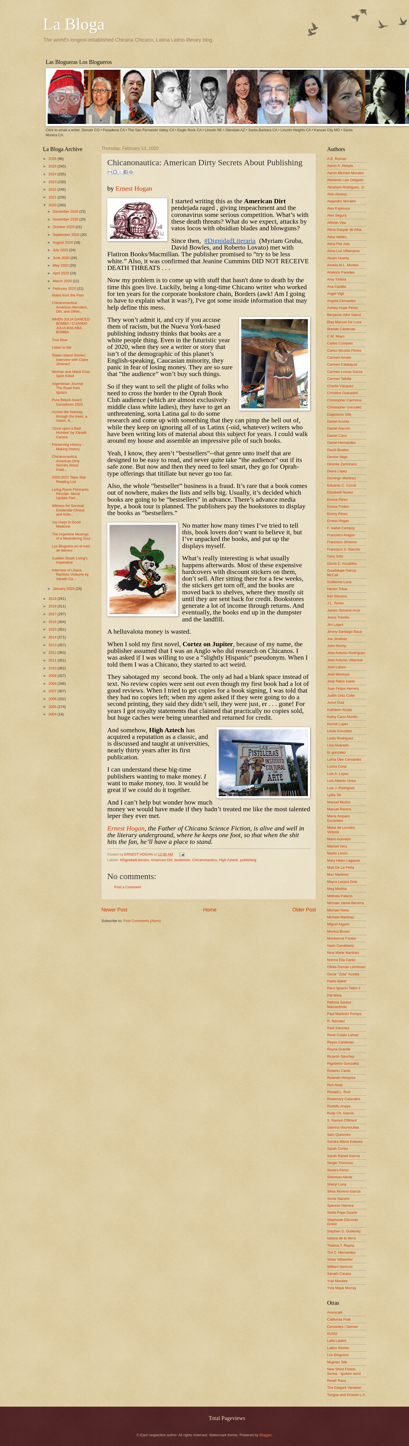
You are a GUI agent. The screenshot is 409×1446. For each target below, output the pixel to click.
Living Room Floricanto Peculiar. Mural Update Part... (70, 493)
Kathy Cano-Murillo (342, 717)
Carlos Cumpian (340, 343)
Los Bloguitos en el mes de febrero (71, 548)
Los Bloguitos (338, 1355)
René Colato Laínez (343, 1035)
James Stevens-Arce (343, 610)
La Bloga (74, 24)
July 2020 (61, 250)
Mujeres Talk (337, 1362)
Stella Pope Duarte (342, 1212)
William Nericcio (340, 1267)
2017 (52, 614)
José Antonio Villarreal (344, 660)
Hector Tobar (337, 589)
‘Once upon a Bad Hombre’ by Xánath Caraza (69, 432)
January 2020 (64, 588)
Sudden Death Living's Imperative (69, 560)
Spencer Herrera (340, 1205)
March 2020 (63, 281)
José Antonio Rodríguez (346, 653)
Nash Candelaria (340, 946)
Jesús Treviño (338, 617)
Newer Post (114, 910)
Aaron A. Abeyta (340, 166)
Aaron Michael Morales (345, 173)
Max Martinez (338, 874)
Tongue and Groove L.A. (346, 1395)
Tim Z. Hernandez (341, 1252)
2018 (52, 606)
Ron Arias (335, 1085)
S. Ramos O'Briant (342, 1120)
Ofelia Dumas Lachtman (346, 967)
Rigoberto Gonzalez (343, 1063)
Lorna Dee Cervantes (344, 759)
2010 (52, 668)
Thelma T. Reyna (340, 1245)
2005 (52, 707)
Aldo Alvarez (337, 194)
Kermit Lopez (337, 724)
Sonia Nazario (338, 1198)
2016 (52, 622)
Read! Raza (336, 1380)
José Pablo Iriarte (341, 681)
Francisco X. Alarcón (343, 549)
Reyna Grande (338, 1049)
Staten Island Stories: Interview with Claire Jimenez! (70, 359)
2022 (52, 189)
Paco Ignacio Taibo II (343, 988)
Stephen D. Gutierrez (344, 1231)
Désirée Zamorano (342, 464)
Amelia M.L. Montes (343, 265)
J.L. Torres (335, 603)
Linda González (339, 731)
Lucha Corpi (336, 766)
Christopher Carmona (344, 400)
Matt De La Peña (340, 867)
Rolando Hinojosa (341, 1078)
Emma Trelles (338, 506)
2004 (52, 714)
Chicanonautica (204, 860)
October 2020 (64, 227)
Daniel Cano (337, 436)
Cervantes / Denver (342, 1327)
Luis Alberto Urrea (341, 781)
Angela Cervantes (341, 301)
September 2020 (66, 235)
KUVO (332, 1334)
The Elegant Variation (344, 1387)
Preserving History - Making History (67, 446)
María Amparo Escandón (338, 818)
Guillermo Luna (339, 582)
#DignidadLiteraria (134, 860)
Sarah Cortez (337, 1148)
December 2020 (66, 211)
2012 (52, 652)
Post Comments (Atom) (142, 921)
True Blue (59, 340)
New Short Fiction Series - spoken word (344, 1371)
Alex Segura (337, 215)
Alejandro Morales (341, 201)
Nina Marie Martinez (343, 953)
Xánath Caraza (339, 1274)
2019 (52, 599)
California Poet (338, 1319)
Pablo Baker (337, 981)
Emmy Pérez (337, 514)
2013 (52, 645)
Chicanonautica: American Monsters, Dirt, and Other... (70, 307)
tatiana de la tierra (341, 1238)
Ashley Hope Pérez (342, 308)
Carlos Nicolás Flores (344, 350)
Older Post (304, 910)
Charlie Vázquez (340, 386)
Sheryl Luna (336, 1184)
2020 (52, 205)
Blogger (265, 1435)
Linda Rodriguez (340, 738)
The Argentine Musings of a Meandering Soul (71, 536)
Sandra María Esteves (344, 1141)
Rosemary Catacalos (344, 1099)
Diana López (337, 471)
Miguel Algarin (338, 924)
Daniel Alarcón (338, 428)
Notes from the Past (68, 295)
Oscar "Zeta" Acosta (343, 974)
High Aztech (228, 860)
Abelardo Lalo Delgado (345, 180)
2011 (52, 660)
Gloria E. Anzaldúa (342, 563)
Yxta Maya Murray (341, 1288)
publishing (248, 860)
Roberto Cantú (338, 1071)
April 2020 (61, 273)
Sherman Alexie (339, 1177)
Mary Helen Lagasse (343, 860)
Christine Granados (342, 393)
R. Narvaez (336, 1021)
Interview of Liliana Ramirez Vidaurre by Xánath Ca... (70, 574)
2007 (52, 691)
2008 (52, 683)
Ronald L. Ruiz (338, 1092)
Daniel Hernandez (341, 442)
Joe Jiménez (337, 639)
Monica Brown (338, 931)
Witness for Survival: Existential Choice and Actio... (68, 510)
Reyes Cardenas (340, 1042)
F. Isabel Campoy (341, 528)
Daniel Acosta (338, 421)
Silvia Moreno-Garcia (344, 1191)
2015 (52, 629)
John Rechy (336, 646)
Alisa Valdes (337, 237)
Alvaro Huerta (338, 258)
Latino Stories (338, 1348)
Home (209, 910)
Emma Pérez (337, 499)
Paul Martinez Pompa (344, 1014)
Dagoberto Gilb (339, 414)
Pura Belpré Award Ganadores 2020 (67, 402)
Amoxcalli (334, 1312)
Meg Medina (337, 889)
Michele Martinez (340, 917)
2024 (52, 174)
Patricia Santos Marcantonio (339, 1004)
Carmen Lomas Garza (344, 372)
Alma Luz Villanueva (343, 251)
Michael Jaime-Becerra (345, 903)
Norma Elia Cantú (341, 960)
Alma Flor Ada (338, 244)
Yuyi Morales (337, 1281)
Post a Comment (127, 887)
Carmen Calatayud (342, 364)
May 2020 (61, 265)
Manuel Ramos (339, 809)
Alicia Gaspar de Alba (344, 230)
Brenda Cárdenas (341, 329)
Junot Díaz (335, 702)
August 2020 (63, 242)
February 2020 (65, 288)
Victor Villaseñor (340, 1259)
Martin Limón (337, 853)
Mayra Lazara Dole (342, 882)
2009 (52, 676)
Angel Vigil (335, 293)
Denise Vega (337, 457)
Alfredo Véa (336, 223)
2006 (52, 699)
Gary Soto (335, 556)
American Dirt (161, 860)
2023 (52, 182)
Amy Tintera (336, 279)
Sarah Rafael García (343, 1156)
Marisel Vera (337, 846)
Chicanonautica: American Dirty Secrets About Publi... (65, 462)
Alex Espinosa (338, 208)
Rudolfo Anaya (338, 1106)
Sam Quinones (339, 1135)
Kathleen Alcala (339, 710)
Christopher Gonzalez (344, 407)
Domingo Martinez (341, 478)
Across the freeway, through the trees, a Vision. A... (69, 416)
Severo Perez (338, 1170)
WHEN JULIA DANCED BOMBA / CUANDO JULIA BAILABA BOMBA (70, 325)
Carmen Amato (339, 357)
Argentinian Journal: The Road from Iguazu (68, 388)
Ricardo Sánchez (340, 1056)
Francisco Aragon (341, 535)
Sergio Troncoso (340, 1163)
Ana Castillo (336, 286)
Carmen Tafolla (339, 379)
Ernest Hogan (134, 188)
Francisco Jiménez (342, 542)
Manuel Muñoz (338, 802)
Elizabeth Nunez (340, 492)
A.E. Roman (336, 159)
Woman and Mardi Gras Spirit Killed (71, 374)
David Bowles (338, 450)
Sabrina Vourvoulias (343, 1127)
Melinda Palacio (339, 896)
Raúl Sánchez (338, 1028)
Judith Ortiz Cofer (341, 695)
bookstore (182, 860)
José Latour (336, 667)
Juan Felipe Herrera (343, 688)
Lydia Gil (334, 795)
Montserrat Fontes (341, 938)
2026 (52, 159)
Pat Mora (334, 995)
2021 (52, 197)
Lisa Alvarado (338, 745)
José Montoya (338, 674)
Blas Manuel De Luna (344, 322)
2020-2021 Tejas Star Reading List (69, 479)
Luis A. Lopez (338, 774)
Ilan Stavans (337, 596)
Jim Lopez (335, 625)
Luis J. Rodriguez (341, 788)
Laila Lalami (336, 1341)
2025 (52, 166)
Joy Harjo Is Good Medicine (66, 524)
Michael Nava (338, 910)
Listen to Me (61, 347)
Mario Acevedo (339, 839)
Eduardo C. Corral (341, 485)
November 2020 (66, 219)
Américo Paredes (341, 272)
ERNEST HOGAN (139, 854)
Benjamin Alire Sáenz (344, 315)
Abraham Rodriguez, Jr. (346, 187)
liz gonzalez (336, 752)
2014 (52, 637)
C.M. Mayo (335, 336)
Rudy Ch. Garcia (340, 1113)
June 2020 (61, 258)
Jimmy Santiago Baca (344, 631)
